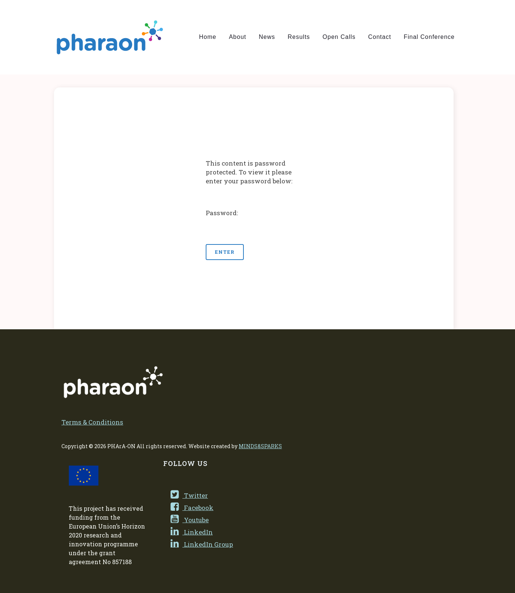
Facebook (192, 507)
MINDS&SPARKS (260, 446)
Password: (254, 223)
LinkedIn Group (202, 544)
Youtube (190, 520)
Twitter (189, 495)
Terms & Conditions (92, 422)
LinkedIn (192, 532)
